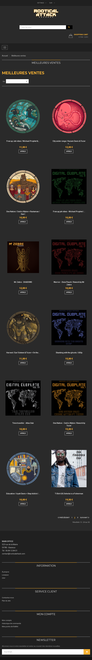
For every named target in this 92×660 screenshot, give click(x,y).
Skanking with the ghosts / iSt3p (69, 353)
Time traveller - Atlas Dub (23, 423)
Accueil (5, 56)
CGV (3, 578)
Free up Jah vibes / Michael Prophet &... (23, 141)
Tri (4, 82)
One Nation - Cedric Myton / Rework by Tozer (69, 424)
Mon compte (7, 620)
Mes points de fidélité (10, 626)
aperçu (23, 151)
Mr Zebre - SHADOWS (23, 282)
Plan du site (6, 601)
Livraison (5, 575)
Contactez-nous (8, 598)
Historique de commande (11, 623)
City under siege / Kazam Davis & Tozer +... (69, 142)
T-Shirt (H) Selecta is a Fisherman (69, 494)
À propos (5, 572)
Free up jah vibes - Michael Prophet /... (69, 211)
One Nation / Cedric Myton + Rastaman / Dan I (23, 212)
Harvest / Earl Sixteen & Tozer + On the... (23, 353)
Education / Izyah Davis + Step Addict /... (23, 494)
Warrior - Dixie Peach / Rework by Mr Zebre (69, 283)
